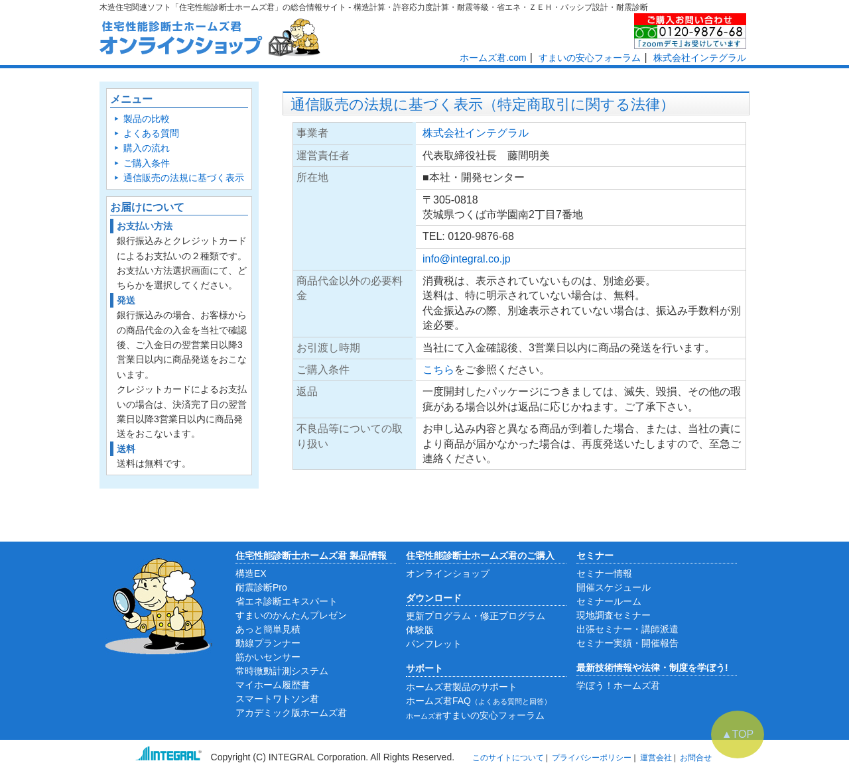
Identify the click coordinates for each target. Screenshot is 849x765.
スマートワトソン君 (277, 698)
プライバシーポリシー (591, 757)
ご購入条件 (146, 163)
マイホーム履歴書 (272, 684)
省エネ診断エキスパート (286, 601)
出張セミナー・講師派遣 (627, 629)
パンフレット (434, 643)
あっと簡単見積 (267, 629)
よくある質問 (151, 133)
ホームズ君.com (493, 57)
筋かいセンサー (267, 657)
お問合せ (696, 757)
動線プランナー (267, 643)
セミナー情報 (604, 573)
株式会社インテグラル (699, 57)
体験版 (420, 629)
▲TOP (737, 734)
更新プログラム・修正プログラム (475, 616)
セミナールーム (608, 601)
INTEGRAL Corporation (317, 757)
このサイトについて (508, 757)
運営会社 (656, 757)
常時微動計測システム (281, 671)
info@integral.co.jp (467, 259)
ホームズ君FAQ (478, 700)
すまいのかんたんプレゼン (291, 615)
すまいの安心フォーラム (590, 57)
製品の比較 (146, 118)
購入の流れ (146, 148)
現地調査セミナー (613, 615)
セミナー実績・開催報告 (627, 643)
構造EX (251, 573)
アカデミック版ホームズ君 (291, 712)
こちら (438, 369)
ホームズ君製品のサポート (461, 686)
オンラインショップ (448, 573)
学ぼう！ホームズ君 (618, 685)
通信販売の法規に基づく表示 (183, 177)
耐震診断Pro (261, 587)
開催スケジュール (613, 587)
